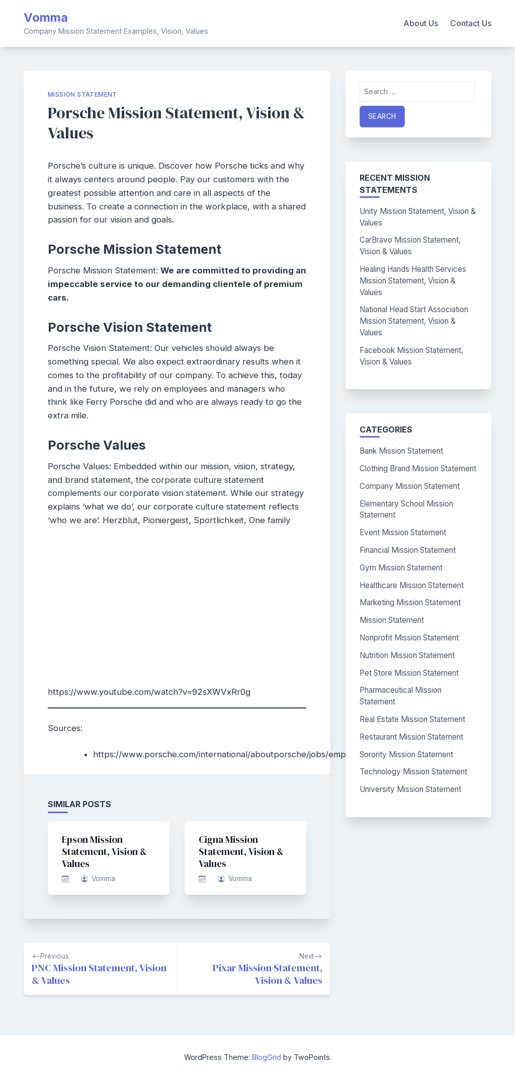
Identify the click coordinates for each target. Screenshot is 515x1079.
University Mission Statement (410, 789)
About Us (420, 23)
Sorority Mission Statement (406, 754)
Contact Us (470, 23)
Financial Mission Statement (408, 550)
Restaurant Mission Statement (411, 737)
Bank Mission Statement (401, 451)
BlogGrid (266, 1057)
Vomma (46, 17)
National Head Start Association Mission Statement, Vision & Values (414, 321)
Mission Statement (82, 94)
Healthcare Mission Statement (412, 585)
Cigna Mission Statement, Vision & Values (241, 851)
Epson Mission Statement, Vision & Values (104, 851)
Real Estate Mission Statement (412, 719)
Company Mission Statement (410, 486)
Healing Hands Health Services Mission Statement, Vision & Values (413, 280)
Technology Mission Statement (413, 771)
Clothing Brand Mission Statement (418, 468)
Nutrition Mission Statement (407, 655)
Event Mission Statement (403, 532)
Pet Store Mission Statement (409, 673)
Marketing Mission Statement (410, 602)
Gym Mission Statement (401, 567)
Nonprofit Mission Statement (409, 637)
